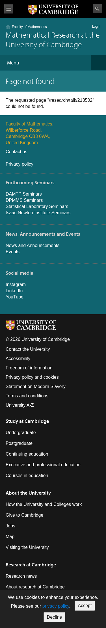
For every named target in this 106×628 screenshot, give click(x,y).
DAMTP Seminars (24, 194)
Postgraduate (19, 443)
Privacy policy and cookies (32, 377)
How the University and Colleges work (44, 504)
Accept (85, 605)
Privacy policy (19, 164)
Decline (54, 617)
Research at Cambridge (31, 564)
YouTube (14, 296)
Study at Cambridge (27, 421)
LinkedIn (14, 290)
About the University (28, 493)
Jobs (10, 525)
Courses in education (27, 475)
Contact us (16, 151)
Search (97, 8)
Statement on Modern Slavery (36, 386)
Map (10, 536)
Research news (21, 576)
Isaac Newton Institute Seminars (38, 212)
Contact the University (28, 349)
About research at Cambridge (35, 586)
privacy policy (55, 606)
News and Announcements (32, 245)
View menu (8, 9)
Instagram (16, 284)
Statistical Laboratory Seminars (37, 206)
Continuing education (27, 454)
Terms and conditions (27, 395)
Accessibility (18, 358)
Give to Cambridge (24, 515)
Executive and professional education (43, 464)
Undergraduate (21, 432)
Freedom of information (29, 367)
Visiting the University (27, 547)
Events (13, 251)
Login (96, 27)
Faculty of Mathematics (29, 27)
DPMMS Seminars (24, 200)
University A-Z (20, 405)
